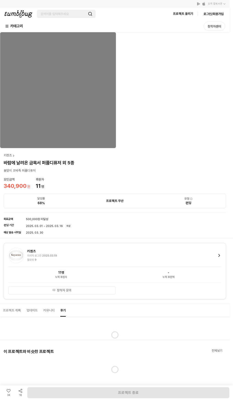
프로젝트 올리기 (183, 13)
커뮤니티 (49, 310)
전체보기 (217, 350)
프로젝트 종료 (128, 392)
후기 (63, 310)
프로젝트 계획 (12, 310)
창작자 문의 (61, 290)
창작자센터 (214, 26)
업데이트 (32, 310)
